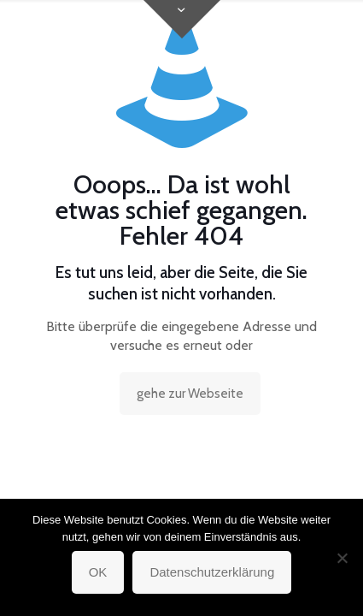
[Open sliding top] (181, 19)
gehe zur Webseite (190, 393)
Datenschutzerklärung (211, 572)
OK (98, 572)
